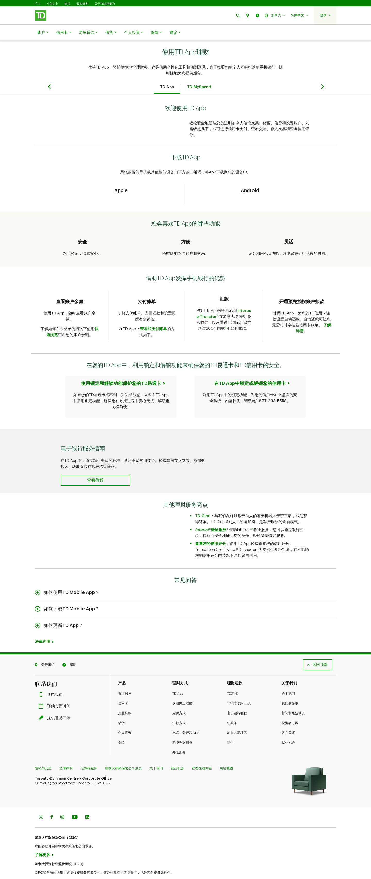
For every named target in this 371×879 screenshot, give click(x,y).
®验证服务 (210, 517)
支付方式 (179, 700)
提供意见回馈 (55, 705)
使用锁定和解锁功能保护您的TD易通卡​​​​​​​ (121, 370)
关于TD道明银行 (105, 3)
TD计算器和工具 (239, 690)
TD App (167, 74)
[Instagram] (62, 804)
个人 (37, 3)
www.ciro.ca (46, 868)
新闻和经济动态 (293, 700)
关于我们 (288, 680)
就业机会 (288, 729)
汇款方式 (179, 710)
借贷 (110, 32)
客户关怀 (288, 720)
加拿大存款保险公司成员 (123, 755)
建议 (175, 32)
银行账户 (124, 680)
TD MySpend (199, 74)
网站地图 (226, 755)
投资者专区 (290, 710)
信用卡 (63, 32)
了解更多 (42, 842)
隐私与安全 (43, 755)
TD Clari (202, 503)
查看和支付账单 (153, 316)
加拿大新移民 (237, 720)
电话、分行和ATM (185, 720)
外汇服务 (179, 739)
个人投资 (133, 32)
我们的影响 (290, 690)
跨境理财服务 (182, 729)
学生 (230, 729)
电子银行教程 (237, 700)
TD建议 (232, 680)
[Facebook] (51, 804)
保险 (156, 32)
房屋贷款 (88, 32)
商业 (67, 3)
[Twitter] (41, 804)
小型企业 (52, 3)
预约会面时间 (55, 693)
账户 (42, 32)
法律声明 (42, 629)
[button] (237, 15)
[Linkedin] (87, 804)
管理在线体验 (202, 755)
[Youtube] (75, 804)
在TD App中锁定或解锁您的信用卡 (250, 370)
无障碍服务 (88, 755)
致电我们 (52, 682)
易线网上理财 (182, 690)
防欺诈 (232, 710)
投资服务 (82, 3)
